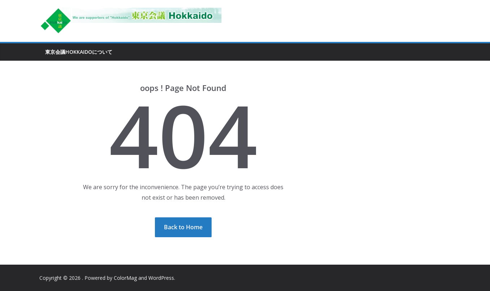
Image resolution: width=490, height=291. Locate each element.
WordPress (161, 277)
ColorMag (125, 277)
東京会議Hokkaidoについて (78, 51)
